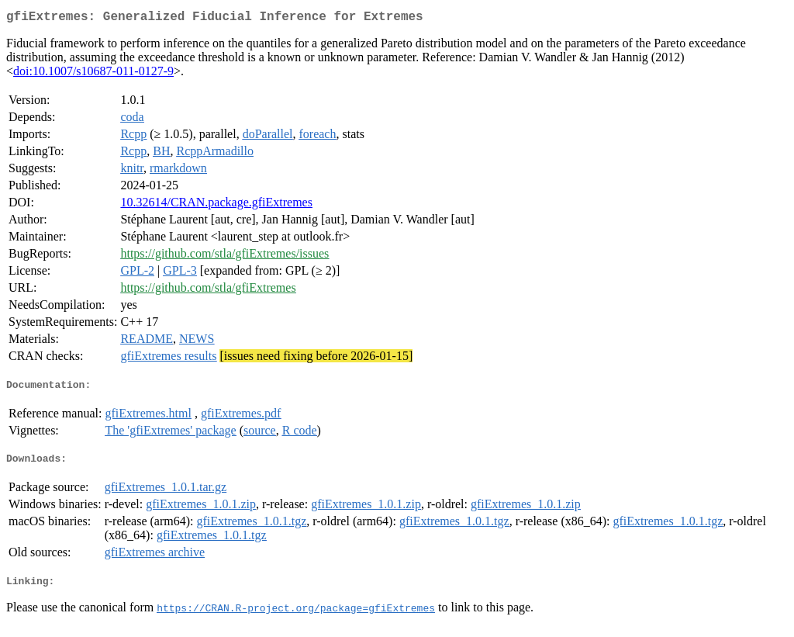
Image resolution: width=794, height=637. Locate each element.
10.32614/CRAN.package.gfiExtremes (216, 205)
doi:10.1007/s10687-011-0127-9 (93, 74)
